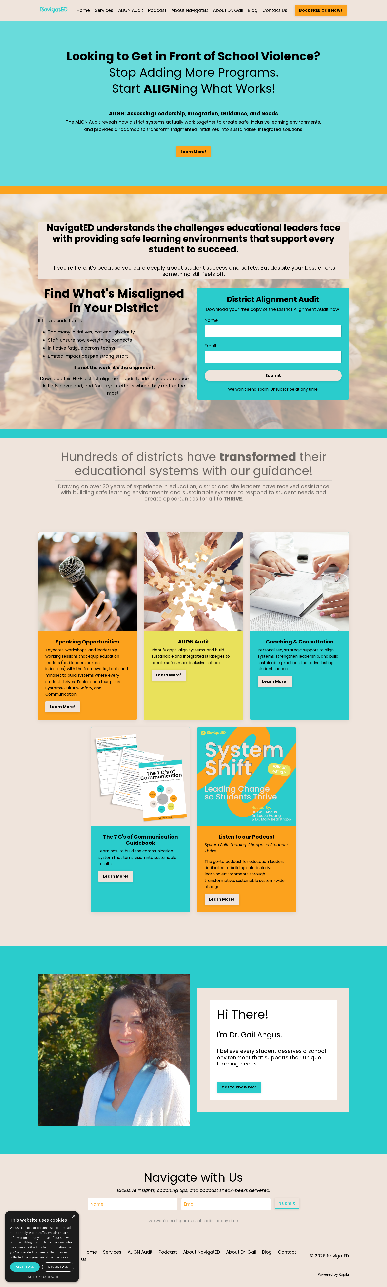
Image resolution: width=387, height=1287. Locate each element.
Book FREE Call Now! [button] (320, 10)
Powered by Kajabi (333, 1274)
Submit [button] (273, 375)
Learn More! (63, 707)
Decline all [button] (58, 1267)
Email (210, 346)
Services (104, 10)
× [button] (73, 1216)
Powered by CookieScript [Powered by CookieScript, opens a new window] (42, 1277)
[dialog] (42, 1246)
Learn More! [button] (193, 152)
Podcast (157, 10)
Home (83, 10)
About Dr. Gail (228, 10)
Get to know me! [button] (239, 1087)
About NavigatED (189, 10)
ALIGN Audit (130, 10)
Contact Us (274, 10)
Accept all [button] (25, 1267)
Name (211, 320)
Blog (252, 10)
